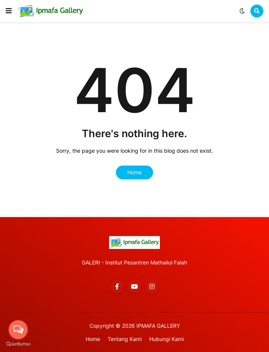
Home (134, 172)
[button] (8, 11)
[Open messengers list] (18, 329)
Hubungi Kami (166, 339)
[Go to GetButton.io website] (18, 344)
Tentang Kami (125, 339)
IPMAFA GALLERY (158, 325)
